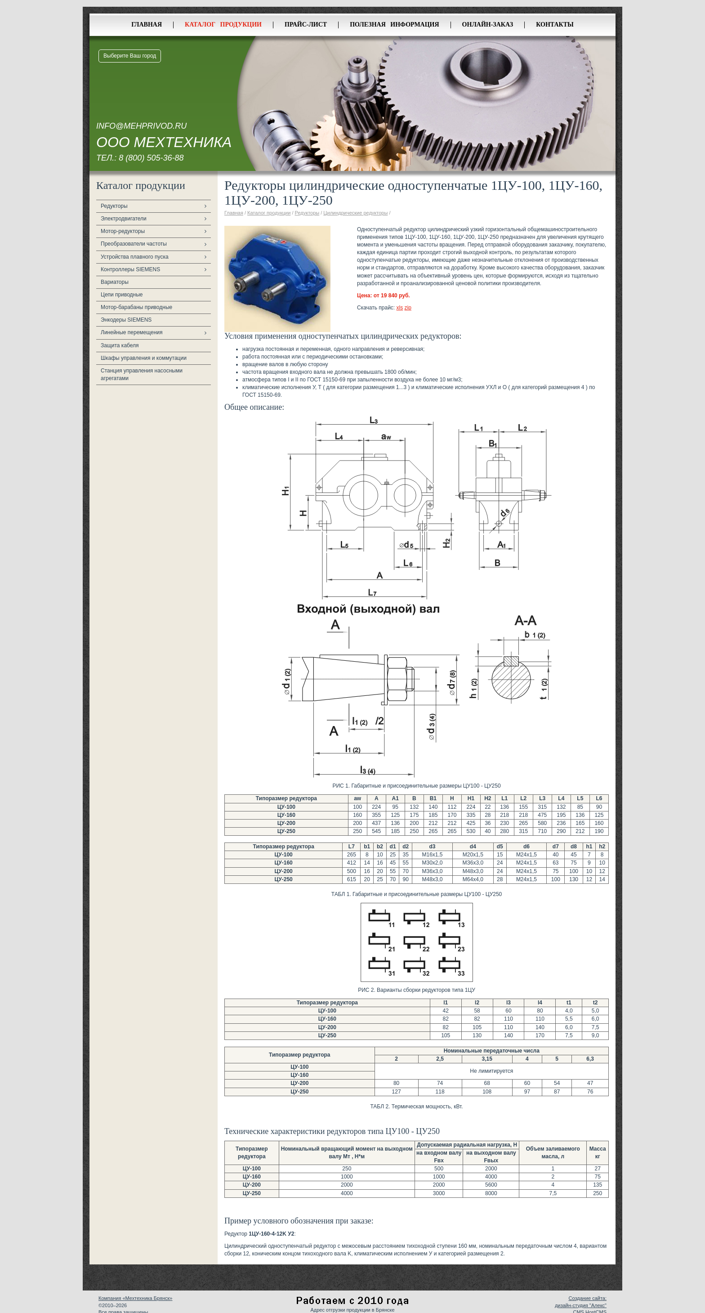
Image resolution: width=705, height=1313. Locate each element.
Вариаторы (115, 282)
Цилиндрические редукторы (355, 212)
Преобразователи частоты (134, 244)
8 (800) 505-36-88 (151, 157)
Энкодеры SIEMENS (126, 320)
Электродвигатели (124, 218)
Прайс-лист (306, 24)
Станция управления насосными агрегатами (142, 374)
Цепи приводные (122, 294)
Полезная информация (394, 24)
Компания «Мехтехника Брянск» (135, 1298)
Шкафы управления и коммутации (144, 358)
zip (408, 308)
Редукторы (114, 206)
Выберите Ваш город (129, 56)
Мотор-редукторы (123, 231)
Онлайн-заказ (487, 24)
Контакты (555, 24)
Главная (146, 24)
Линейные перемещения (132, 332)
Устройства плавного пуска (135, 257)
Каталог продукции (223, 24)
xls (400, 308)
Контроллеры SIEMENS (130, 269)
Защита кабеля (120, 345)
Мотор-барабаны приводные (136, 307)
